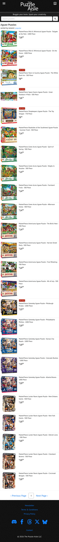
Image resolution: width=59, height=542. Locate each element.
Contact (29, 530)
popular (18, 28)
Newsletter (29, 505)
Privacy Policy (29, 514)
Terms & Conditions (29, 509)
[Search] (55, 18)
